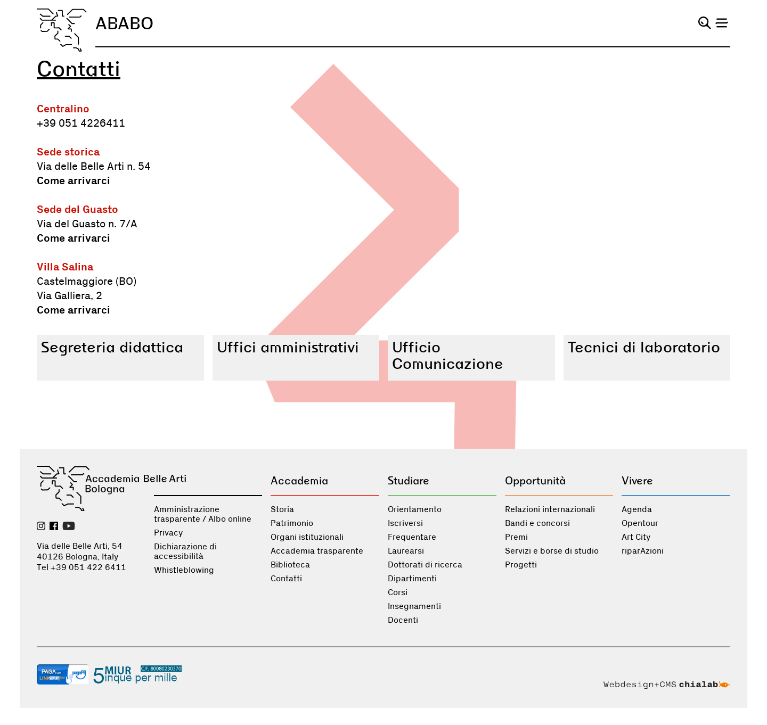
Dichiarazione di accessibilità (185, 551)
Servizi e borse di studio (552, 551)
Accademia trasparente (317, 551)
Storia (282, 509)
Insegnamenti (414, 606)
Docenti (403, 620)
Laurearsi (406, 551)
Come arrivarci (73, 181)
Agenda (637, 509)
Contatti (286, 578)
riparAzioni (643, 551)
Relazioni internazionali (550, 509)
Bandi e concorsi (537, 523)
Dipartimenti (412, 578)
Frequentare (412, 537)
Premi (516, 537)
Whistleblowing (184, 570)
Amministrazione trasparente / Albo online (202, 514)
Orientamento (415, 509)
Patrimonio (292, 523)
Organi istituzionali (307, 537)
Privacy (168, 533)
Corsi (397, 592)
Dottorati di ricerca (425, 565)
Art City (636, 537)
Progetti (521, 565)
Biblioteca (290, 565)
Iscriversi (405, 523)
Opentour (640, 523)
